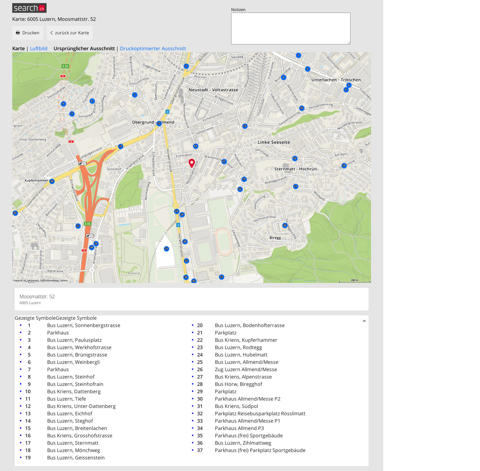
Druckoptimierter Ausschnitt (153, 48)
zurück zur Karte (72, 33)
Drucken (30, 33)
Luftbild (38, 48)
